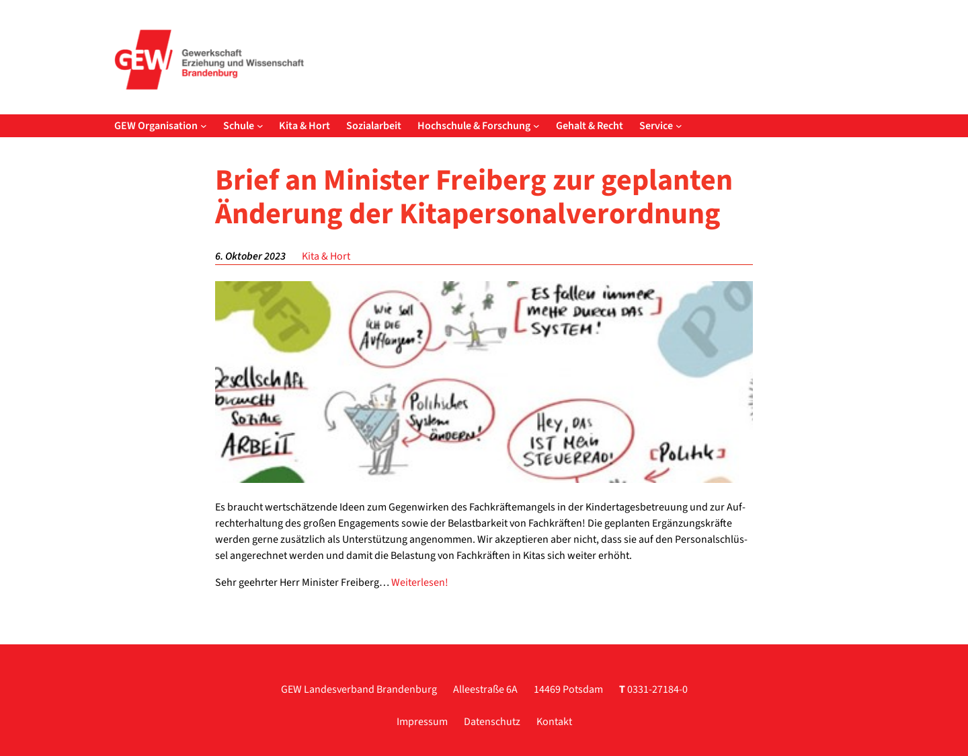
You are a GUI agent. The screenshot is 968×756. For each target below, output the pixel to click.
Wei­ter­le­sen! (419, 582)
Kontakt (554, 721)
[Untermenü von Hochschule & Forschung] (536, 125)
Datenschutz (492, 721)
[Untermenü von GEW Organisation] (203, 125)
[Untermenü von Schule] (260, 125)
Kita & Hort (326, 256)
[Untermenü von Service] (679, 125)
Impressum (422, 721)
